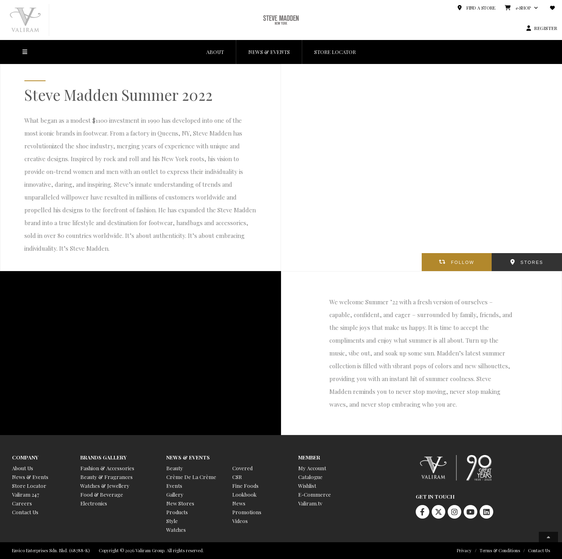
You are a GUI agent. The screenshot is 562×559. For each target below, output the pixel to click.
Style (172, 520)
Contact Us (25, 512)
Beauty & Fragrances (106, 476)
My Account (312, 468)
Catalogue (310, 476)
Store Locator (29, 485)
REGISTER (545, 28)
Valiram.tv (310, 503)
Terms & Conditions (500, 550)
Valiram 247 (25, 494)
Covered (242, 468)
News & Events (30, 476)
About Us (22, 468)
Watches (176, 529)
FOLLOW (462, 262)
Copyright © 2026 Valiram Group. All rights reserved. (151, 550)
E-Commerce (314, 494)
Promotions (246, 512)
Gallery (174, 494)
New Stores (180, 503)
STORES (531, 262)
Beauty (174, 468)
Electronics (93, 503)
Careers (22, 503)
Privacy (464, 550)
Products (177, 512)
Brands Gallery (103, 457)
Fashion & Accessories (107, 468)
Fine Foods (245, 485)
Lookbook (244, 494)
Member (309, 457)
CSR (237, 476)
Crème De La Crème (191, 476)
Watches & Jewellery (105, 485)
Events (174, 485)
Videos (240, 520)
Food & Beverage (101, 494)
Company (25, 457)
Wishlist (307, 485)
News (238, 503)
